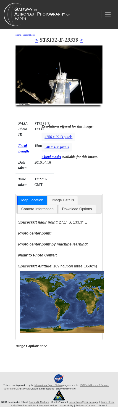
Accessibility (66, 405)
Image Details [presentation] (63, 200)
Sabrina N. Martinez (39, 402)
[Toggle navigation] (108, 14)
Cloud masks (51, 157)
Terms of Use (107, 402)
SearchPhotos (29, 35)
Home (18, 35)
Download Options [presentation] (77, 209)
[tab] (32, 200)
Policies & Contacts (85, 405)
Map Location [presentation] (32, 200)
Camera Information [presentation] (37, 209)
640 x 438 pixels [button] (57, 147)
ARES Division (24, 388)
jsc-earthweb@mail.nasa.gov (83, 402)
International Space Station (48, 385)
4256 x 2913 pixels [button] (58, 137)
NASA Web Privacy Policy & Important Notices (34, 405)
